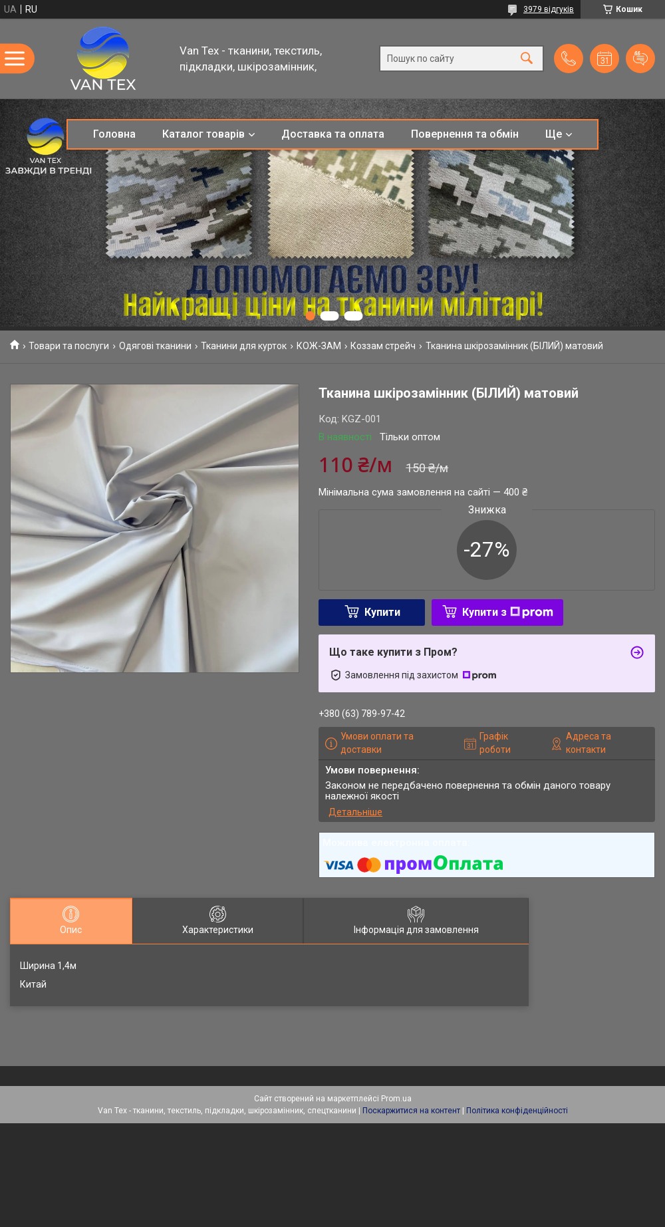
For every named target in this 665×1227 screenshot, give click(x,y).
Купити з (507, 612)
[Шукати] (527, 59)
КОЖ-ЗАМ (319, 346)
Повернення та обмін (465, 134)
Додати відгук (640, 58)
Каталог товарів (203, 134)
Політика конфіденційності (517, 1110)
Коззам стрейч (383, 346)
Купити (382, 612)
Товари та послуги (69, 346)
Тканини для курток (244, 346)
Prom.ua (396, 1098)
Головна (114, 134)
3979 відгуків (548, 9)
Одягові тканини (155, 346)
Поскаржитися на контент (411, 1110)
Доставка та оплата (332, 134)
